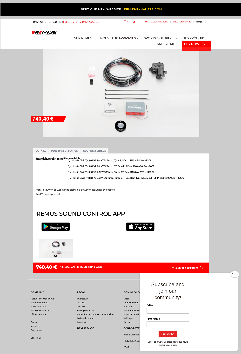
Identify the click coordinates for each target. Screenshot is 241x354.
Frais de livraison (85, 318)
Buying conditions (86, 310)
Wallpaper (128, 318)
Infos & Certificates (132, 334)
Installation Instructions (135, 310)
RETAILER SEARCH (135, 340)
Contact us (36, 337)
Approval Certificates (133, 314)
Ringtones (128, 322)
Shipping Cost (92, 266)
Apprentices (36, 329)
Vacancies (35, 326)
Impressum (82, 298)
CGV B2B (81, 306)
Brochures (128, 306)
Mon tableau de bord (156, 22)
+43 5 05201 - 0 (42, 310)
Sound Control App (132, 302)
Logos (126, 298)
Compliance (83, 322)
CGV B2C (81, 302)
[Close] (234, 275)
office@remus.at (39, 314)
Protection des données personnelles (95, 314)
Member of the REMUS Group (81, 22)
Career (34, 322)
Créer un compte (182, 22)
